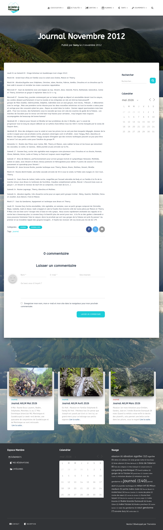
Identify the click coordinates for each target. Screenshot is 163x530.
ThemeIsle (151, 524)
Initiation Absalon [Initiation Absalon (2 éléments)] (126, 476)
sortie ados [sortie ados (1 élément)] (134, 511)
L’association (55, 8)
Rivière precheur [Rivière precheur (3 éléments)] (142, 504)
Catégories (16, 469)
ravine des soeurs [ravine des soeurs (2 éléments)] (119, 495)
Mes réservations (19, 462)
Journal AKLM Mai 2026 (24, 403)
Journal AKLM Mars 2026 (126, 403)
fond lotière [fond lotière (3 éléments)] (144, 470)
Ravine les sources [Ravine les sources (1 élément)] (127, 498)
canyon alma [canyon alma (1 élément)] (146, 467)
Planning (108, 8)
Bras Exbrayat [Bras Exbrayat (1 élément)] (134, 467)
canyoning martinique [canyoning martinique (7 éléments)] (124, 470)
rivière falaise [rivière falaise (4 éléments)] (126, 504)
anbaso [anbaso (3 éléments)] (125, 460)
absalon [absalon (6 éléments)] (117, 456)
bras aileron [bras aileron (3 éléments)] (120, 463)
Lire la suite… (17, 425)
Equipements (139, 8)
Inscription (30, 524)
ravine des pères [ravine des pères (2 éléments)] (145, 492)
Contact (14, 524)
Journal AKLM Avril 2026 (75, 403)
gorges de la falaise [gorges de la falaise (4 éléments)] (122, 473)
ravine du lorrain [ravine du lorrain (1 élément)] (134, 495)
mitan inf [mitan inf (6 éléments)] (143, 486)
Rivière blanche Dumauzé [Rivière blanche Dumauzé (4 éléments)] (133, 501)
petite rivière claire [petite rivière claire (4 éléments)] (132, 489)
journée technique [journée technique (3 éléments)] (127, 486)
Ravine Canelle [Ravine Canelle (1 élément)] (131, 492)
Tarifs (123, 8)
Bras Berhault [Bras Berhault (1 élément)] (132, 463)
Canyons (92, 8)
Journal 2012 (35, 227)
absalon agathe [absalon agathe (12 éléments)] (135, 456)
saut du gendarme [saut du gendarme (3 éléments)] (128, 508)
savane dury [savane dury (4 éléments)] (121, 511)
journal (16, 231)
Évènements (15, 457)
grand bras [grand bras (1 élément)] (138, 473)
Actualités (74, 8)
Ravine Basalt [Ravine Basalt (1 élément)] (148, 489)
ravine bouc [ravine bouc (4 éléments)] (118, 492)
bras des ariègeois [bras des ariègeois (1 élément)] (122, 467)
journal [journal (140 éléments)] (135, 481)
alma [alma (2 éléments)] (117, 460)
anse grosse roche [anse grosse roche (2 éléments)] (138, 460)
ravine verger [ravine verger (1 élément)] (141, 498)
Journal (23, 227)
